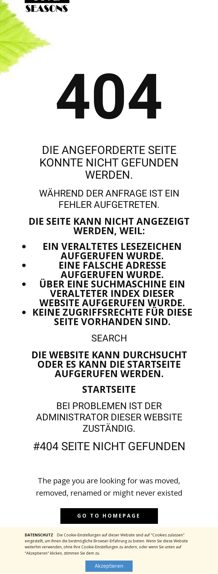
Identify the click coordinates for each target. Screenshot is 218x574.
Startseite (109, 389)
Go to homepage (108, 515)
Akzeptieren (109, 565)
